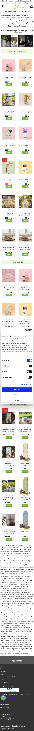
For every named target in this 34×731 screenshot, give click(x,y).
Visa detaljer (24, 384)
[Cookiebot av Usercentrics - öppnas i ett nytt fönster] (24, 330)
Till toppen (17, 660)
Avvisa (17, 400)
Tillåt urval (17, 395)
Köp (8, 84)
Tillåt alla (17, 389)
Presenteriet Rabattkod (7, 677)
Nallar (2, 680)
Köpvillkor (3, 671)
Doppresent (4, 682)
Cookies (2, 666)
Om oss (2, 674)
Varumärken (4, 669)
